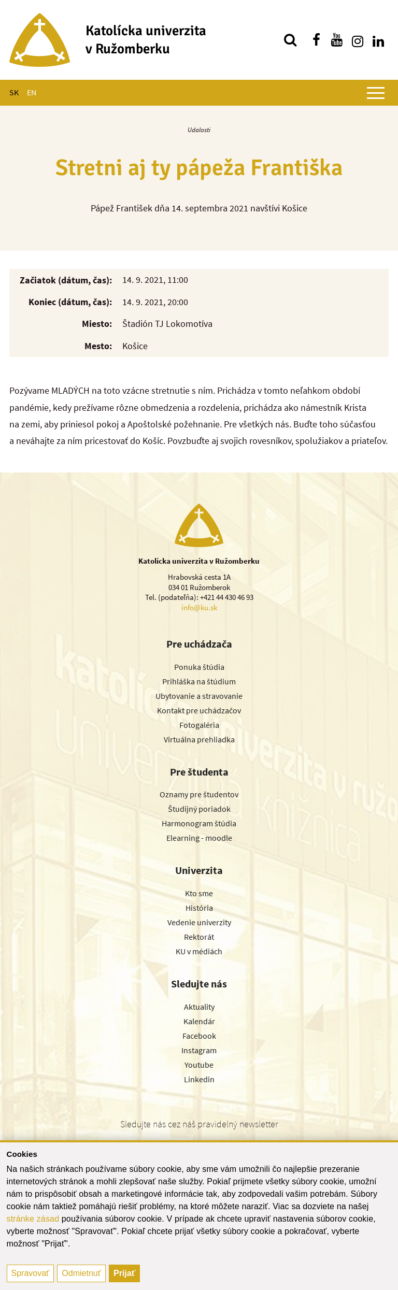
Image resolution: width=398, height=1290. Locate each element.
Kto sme (199, 893)
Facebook (199, 1035)
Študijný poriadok (199, 809)
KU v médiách (199, 951)
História (199, 907)
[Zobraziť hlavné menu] (376, 93)
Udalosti (199, 129)
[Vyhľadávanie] (290, 40)
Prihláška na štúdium (199, 681)
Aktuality (199, 1006)
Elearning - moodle (199, 838)
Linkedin (199, 1079)
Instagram (199, 1050)
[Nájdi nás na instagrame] (357, 40)
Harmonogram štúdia (199, 823)
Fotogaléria (199, 725)
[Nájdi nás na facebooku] (316, 40)
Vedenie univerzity (199, 922)
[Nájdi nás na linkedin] (378, 40)
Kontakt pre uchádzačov (199, 710)
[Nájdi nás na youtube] (336, 40)
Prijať (124, 1273)
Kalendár (199, 1021)
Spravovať (30, 1273)
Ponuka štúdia (199, 667)
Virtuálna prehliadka (199, 739)
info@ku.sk (199, 607)
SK (14, 92)
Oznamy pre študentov (199, 794)
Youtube (199, 1064)
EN (31, 92)
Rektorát (199, 936)
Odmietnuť (81, 1273)
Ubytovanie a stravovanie (199, 696)
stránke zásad (33, 1218)
